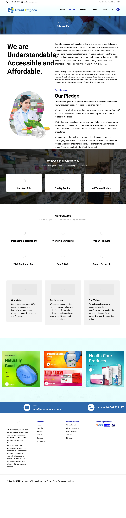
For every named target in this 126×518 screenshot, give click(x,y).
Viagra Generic (71, 446)
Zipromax (69, 459)
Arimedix (69, 456)
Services (40, 453)
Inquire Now (41, 463)
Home (39, 446)
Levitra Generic (71, 453)
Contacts (40, 459)
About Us (40, 450)
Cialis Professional (72, 450)
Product (39, 456)
